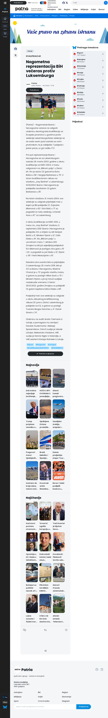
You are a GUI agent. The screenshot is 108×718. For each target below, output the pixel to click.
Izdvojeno (51, 9)
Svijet (93, 9)
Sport (16, 701)
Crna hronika (43, 701)
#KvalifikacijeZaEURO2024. (38, 348)
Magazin (66, 701)
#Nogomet (40, 344)
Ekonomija (103, 9)
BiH (59, 9)
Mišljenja (84, 9)
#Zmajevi (52, 344)
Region (67, 9)
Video (75, 9)
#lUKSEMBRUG (57, 348)
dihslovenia (52, 3)
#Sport (30, 344)
